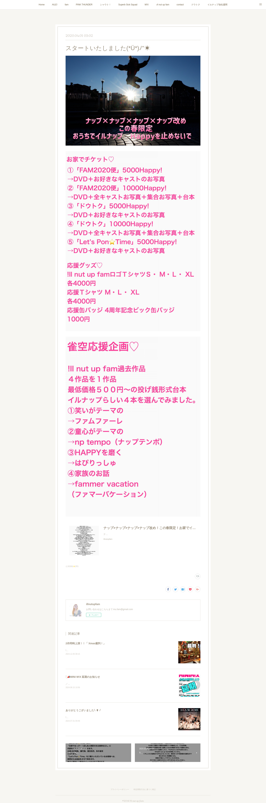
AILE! (54, 4)
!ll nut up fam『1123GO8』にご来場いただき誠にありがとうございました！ (103, 717)
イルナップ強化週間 (217, 4)
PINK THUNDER (84, 4)
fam (67, 4)
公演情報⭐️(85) (72, 566)
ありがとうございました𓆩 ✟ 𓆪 (83, 710)
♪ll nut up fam (162, 4)
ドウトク (195, 4)
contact (180, 4)
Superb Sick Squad (127, 4)
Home (42, 4)
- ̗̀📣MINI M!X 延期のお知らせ (83, 676)
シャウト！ (105, 4)
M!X (147, 4)
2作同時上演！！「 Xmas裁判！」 (86, 643)
